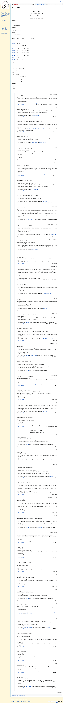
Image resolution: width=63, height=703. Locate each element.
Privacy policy (13, 701)
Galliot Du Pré (48, 627)
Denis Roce (28, 156)
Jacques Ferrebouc (29, 276)
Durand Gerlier (34, 142)
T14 (13, 48)
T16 (13, 47)
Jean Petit (45, 201)
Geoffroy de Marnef (42, 128)
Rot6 (13, 57)
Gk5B (13, 59)
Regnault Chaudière (29, 671)
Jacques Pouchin (28, 627)
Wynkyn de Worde (38, 276)
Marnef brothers (36, 115)
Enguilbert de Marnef (31, 128)
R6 (12, 41)
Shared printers (22, 695)
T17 (13, 45)
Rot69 (13, 52)
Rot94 (13, 50)
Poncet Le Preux (34, 355)
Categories (14, 695)
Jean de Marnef (28, 686)
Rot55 (13, 55)
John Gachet (51, 276)
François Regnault (35, 103)
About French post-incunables (21, 701)
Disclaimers (29, 701)
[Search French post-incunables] (56, 4)
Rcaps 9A (14, 43)
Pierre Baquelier (35, 189)
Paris (18, 695)
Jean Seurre (19, 30)
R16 (13, 40)
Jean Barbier (47, 156)
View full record (21, 104)
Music (13, 61)
